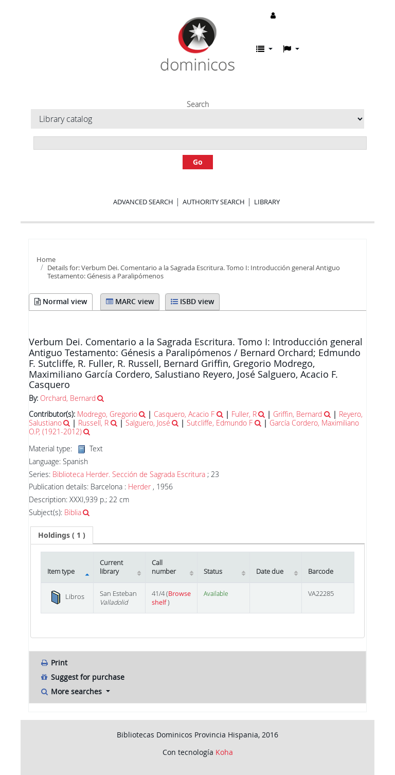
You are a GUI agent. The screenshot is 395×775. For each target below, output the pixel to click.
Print (53, 662)
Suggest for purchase (82, 677)
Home (46, 259)
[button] (264, 49)
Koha (224, 752)
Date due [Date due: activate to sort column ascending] (269, 571)
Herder (139, 486)
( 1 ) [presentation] (61, 535)
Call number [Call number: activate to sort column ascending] (164, 567)
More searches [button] (72, 691)
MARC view (130, 301)
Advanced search (143, 201)
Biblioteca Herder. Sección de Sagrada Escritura (128, 474)
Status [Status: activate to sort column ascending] (213, 571)
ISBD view (192, 301)
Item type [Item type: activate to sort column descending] (61, 571)
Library (267, 201)
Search (198, 104)
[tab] (61, 535)
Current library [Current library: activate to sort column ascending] (111, 567)
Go (198, 162)
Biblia (72, 512)
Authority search (214, 201)
